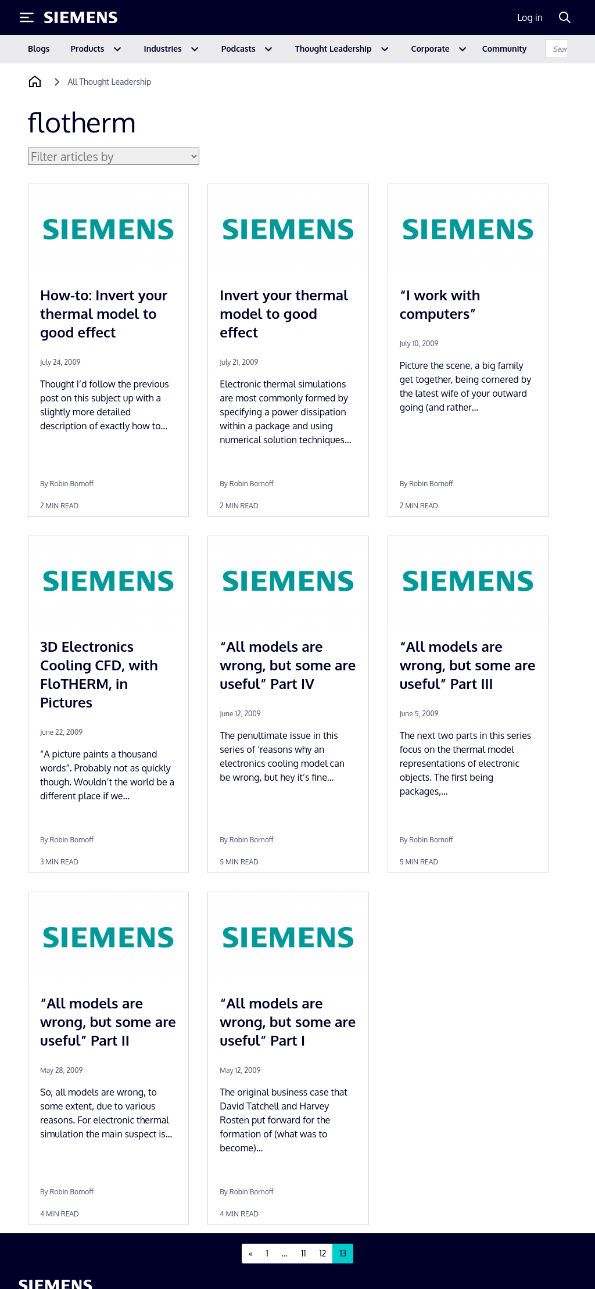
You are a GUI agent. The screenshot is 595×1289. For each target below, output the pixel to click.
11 (303, 1253)
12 (323, 1253)
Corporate (430, 48)
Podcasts (238, 48)
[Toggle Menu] (27, 17)
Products (88, 48)
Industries (163, 48)
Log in (530, 17)
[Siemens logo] (80, 17)
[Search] (564, 17)
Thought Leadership (333, 48)
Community (504, 48)
